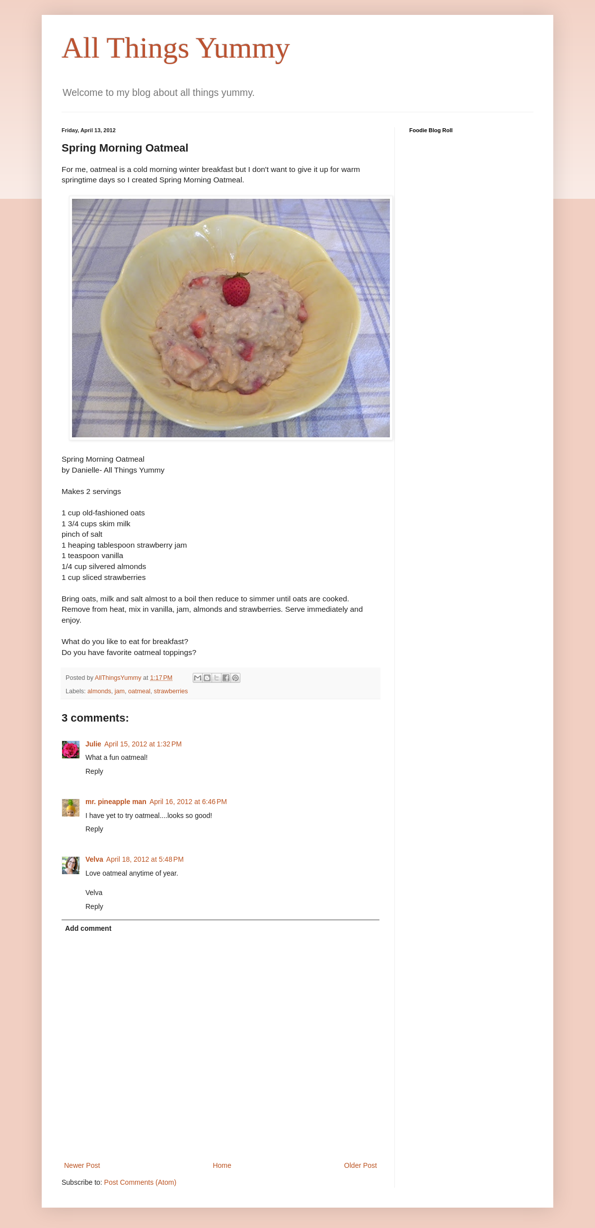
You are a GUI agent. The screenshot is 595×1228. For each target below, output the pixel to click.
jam (120, 691)
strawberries (171, 691)
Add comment (88, 928)
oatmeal (139, 691)
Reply (94, 771)
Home (222, 1165)
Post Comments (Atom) (140, 1182)
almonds (99, 691)
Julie (93, 744)
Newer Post (82, 1165)
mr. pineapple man (116, 802)
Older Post (360, 1165)
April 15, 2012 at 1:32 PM (143, 744)
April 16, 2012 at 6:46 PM (188, 802)
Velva (94, 859)
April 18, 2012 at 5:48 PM (145, 859)
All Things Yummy (176, 47)
